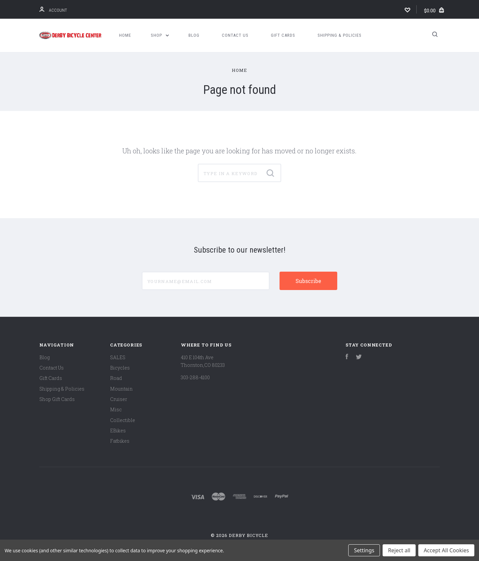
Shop (160, 35)
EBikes (118, 430)
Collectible (122, 420)
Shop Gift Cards (57, 399)
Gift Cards (283, 35)
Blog (193, 35)
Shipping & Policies (340, 35)
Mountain (121, 389)
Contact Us (235, 35)
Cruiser (118, 399)
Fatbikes (119, 441)
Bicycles (120, 368)
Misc (116, 409)
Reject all (399, 550)
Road (116, 378)
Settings (364, 550)
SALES (117, 357)
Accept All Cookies (446, 550)
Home (125, 35)
